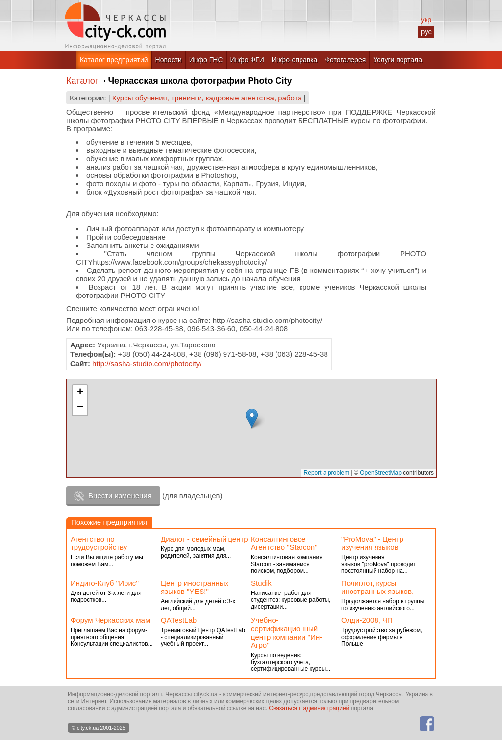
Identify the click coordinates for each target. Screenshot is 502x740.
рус (426, 31)
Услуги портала (397, 60)
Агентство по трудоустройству (99, 543)
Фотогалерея (345, 60)
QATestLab (179, 620)
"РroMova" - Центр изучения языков (372, 543)
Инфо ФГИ (247, 60)
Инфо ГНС (206, 60)
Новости (168, 60)
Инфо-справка (295, 60)
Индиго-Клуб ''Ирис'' (105, 583)
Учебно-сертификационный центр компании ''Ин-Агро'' (286, 632)
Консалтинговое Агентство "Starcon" (284, 543)
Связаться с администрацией (309, 708)
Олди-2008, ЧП (367, 620)
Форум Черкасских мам (110, 620)
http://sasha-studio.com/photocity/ (146, 363)
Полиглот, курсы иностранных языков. (377, 587)
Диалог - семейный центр (204, 539)
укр (426, 19)
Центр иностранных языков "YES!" (194, 587)
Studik (261, 583)
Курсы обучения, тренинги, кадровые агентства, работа (207, 98)
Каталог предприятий (114, 60)
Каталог (82, 81)
